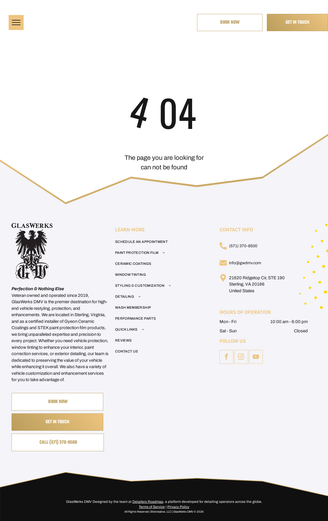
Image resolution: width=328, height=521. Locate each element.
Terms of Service (152, 507)
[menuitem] (160, 241)
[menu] (16, 22)
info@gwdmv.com (245, 263)
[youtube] (256, 357)
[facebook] (226, 357)
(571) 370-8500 (243, 246)
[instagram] (241, 357)
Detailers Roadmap (147, 502)
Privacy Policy (178, 507)
